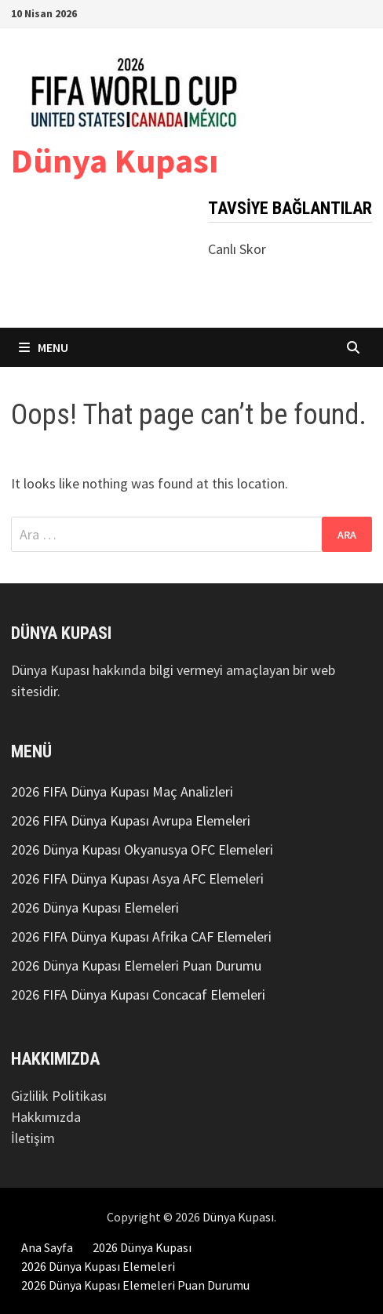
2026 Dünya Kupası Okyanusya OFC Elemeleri (142, 849)
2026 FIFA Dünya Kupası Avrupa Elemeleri (130, 820)
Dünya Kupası (114, 160)
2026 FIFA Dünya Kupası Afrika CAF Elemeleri (141, 936)
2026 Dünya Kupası (142, 1247)
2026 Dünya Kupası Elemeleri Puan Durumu (136, 965)
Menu (43, 347)
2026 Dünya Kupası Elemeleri (95, 907)
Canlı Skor (237, 249)
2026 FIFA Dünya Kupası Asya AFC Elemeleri (137, 878)
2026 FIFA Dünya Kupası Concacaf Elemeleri (138, 995)
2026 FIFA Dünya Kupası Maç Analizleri (122, 791)
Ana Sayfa (47, 1247)
